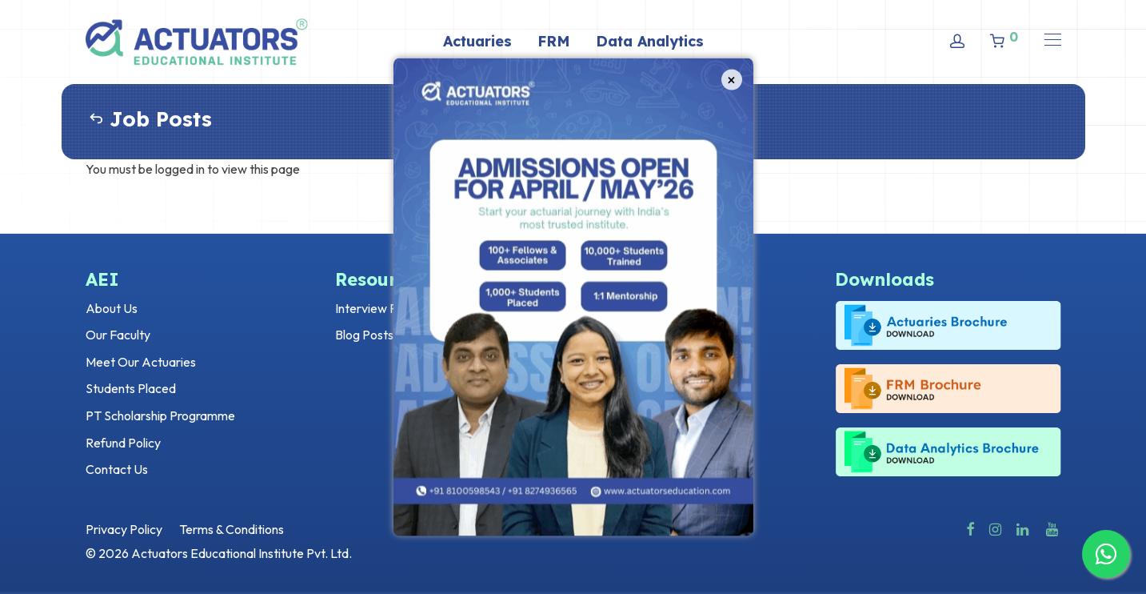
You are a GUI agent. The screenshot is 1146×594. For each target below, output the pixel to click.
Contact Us (117, 469)
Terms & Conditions (231, 529)
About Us (112, 308)
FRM (553, 41)
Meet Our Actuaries (141, 362)
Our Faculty (118, 335)
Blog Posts (364, 335)
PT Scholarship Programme (160, 415)
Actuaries (477, 41)
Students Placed (131, 388)
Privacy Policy (124, 529)
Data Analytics (650, 41)
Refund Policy (123, 443)
